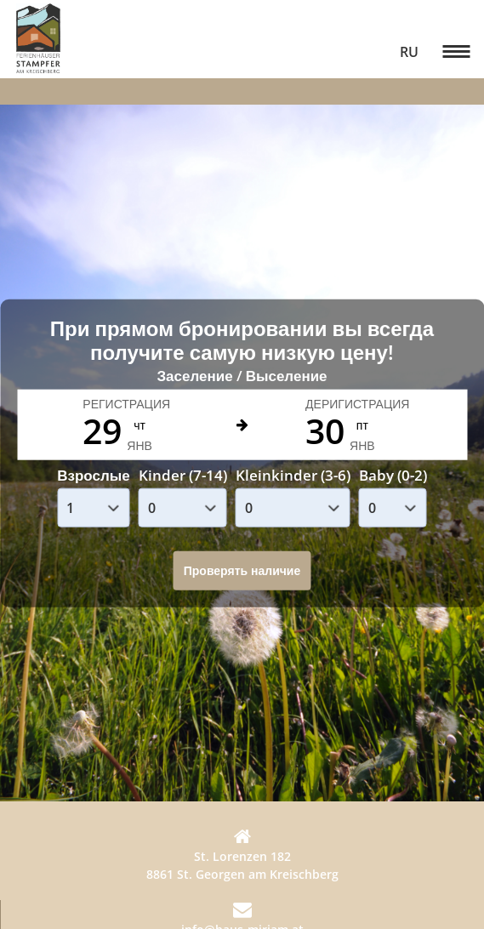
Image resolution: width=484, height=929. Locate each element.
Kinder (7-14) (183, 474)
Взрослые (93, 474)
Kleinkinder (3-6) (293, 474)
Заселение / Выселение (242, 375)
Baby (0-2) (393, 474)
